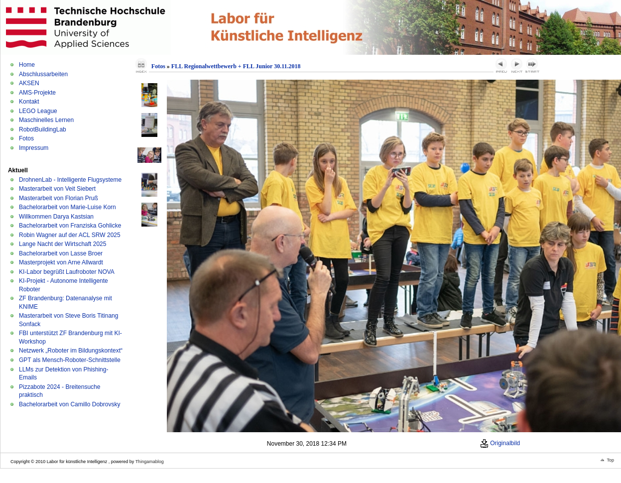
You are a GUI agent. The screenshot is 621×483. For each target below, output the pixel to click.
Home (27, 64)
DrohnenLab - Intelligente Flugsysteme (70, 179)
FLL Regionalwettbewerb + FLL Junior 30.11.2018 (236, 66)
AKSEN (29, 83)
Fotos (26, 138)
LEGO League (38, 111)
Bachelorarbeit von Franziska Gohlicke (70, 225)
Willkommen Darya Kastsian (56, 216)
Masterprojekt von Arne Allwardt (61, 262)
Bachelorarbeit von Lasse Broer (61, 253)
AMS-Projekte (37, 92)
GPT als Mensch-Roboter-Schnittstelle (70, 360)
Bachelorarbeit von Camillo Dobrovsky (69, 404)
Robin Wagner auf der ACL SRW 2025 (70, 235)
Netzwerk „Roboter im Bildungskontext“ (71, 350)
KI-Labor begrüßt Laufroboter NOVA (67, 271)
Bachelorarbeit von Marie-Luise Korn (67, 207)
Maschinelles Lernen (46, 120)
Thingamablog (149, 461)
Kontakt (29, 101)
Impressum (33, 147)
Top (610, 460)
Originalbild (500, 443)
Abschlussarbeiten (43, 74)
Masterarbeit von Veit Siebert (57, 188)
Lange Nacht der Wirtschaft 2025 (62, 244)
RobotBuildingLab (42, 129)
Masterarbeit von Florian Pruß (58, 198)
